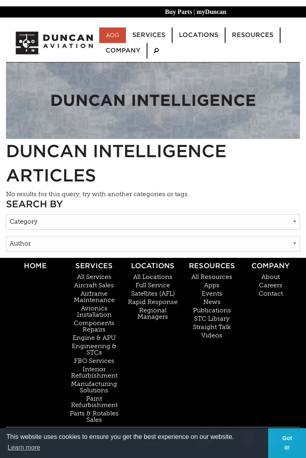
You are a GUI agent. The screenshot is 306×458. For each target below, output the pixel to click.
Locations (153, 265)
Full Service (152, 285)
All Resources (211, 277)
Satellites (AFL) (153, 293)
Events (212, 293)
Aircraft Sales (94, 285)
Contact (271, 293)
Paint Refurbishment (94, 402)
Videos (211, 335)
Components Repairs (94, 326)
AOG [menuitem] (112, 35)
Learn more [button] (24, 447)
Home (35, 265)
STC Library (212, 319)
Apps (212, 285)
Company (270, 265)
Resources (212, 265)
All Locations (153, 277)
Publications (212, 310)
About (270, 277)
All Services (94, 277)
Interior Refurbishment (94, 372)
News (212, 302)
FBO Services (94, 361)
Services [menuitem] (148, 35)
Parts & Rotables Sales (94, 416)
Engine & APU (94, 338)
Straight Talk (212, 327)
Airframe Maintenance (94, 296)
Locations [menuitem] (198, 35)
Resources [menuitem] (252, 35)
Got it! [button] (287, 443)
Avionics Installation (94, 311)
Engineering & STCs (94, 349)
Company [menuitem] (123, 50)
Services (94, 265)
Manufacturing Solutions (94, 387)
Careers (270, 285)
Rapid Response (153, 302)
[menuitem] (156, 50)
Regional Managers (152, 313)
